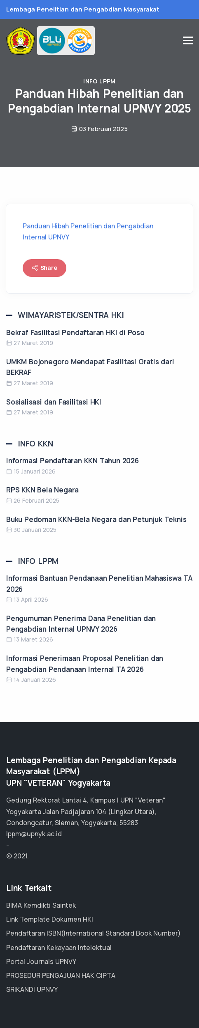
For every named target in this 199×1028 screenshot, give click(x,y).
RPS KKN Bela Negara (42, 489)
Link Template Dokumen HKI (49, 919)
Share (44, 267)
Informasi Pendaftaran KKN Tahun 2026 (72, 460)
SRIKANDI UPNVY (32, 989)
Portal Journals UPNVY (41, 961)
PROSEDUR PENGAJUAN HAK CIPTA (60, 975)
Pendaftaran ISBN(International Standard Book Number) (93, 933)
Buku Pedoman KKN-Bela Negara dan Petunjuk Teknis (96, 519)
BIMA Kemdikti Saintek (41, 905)
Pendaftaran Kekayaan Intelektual (59, 947)
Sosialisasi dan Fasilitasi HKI (53, 402)
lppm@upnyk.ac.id (34, 833)
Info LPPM (99, 81)
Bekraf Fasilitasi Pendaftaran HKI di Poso (75, 332)
